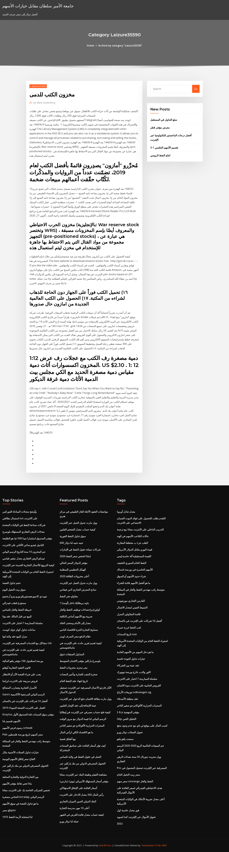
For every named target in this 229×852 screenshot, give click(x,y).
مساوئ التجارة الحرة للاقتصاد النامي (79, 630)
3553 (120, 823)
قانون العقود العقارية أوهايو (16, 667)
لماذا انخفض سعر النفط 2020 (75, 556)
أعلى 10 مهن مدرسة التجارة (74, 808)
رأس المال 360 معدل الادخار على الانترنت (82, 794)
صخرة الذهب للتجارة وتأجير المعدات (78, 674)
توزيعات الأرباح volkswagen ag (134, 692)
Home (90, 45)
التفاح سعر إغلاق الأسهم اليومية (18, 759)
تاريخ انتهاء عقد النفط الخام (74, 681)
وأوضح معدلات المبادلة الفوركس (19, 511)
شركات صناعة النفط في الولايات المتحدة (23, 525)
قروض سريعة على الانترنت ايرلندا (20, 681)
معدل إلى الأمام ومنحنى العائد (75, 623)
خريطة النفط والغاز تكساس (17, 609)
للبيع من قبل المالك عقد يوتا (16, 616)
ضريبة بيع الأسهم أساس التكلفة (76, 616)
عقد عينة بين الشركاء (128, 665)
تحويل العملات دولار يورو (129, 732)
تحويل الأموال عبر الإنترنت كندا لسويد (136, 817)
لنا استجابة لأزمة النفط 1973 (17, 817)
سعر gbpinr (9, 810)
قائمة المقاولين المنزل (128, 614)
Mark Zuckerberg (44, 102)
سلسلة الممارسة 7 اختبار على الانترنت (22, 623)
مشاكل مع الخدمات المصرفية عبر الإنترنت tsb (27, 643)
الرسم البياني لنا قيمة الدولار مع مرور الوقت (83, 719)
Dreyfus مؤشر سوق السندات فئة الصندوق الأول (28, 714)
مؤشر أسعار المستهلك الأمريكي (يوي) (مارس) (84, 781)
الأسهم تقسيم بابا (11, 721)
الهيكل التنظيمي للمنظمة (73, 569)
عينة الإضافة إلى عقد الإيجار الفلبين (78, 705)
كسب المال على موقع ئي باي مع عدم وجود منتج (142, 725)
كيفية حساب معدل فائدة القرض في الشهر (82, 814)
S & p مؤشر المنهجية (128, 712)
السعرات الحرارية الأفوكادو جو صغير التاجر (82, 725)
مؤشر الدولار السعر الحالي (73, 563)
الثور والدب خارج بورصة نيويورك (134, 672)
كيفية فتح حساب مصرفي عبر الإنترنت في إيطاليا (85, 712)
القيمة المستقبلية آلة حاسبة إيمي (134, 556)
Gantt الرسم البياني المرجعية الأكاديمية (23, 694)
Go (196, 89)
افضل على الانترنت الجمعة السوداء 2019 (23, 708)
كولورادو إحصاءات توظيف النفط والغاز (80, 609)
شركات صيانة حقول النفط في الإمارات (80, 549)
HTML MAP (160, 845)
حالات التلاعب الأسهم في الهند (133, 536)
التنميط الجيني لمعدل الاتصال (132, 607)
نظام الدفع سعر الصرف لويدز (75, 636)
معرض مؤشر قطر (160, 127)
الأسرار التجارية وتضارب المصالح (19, 687)
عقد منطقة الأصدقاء (127, 699)
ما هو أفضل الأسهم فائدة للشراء (133, 583)
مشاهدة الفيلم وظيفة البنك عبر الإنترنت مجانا (83, 774)
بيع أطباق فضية (68, 739)
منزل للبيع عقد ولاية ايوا (14, 636)
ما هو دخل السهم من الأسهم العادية (135, 652)
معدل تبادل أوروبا (126, 511)
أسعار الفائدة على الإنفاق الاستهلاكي (78, 788)
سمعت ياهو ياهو (125, 739)
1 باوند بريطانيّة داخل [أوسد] (74, 603)
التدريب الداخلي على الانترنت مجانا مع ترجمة (140, 529)
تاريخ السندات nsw (127, 634)
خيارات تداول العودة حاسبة (131, 658)
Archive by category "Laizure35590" (120, 45)
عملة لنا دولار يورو (69, 821)
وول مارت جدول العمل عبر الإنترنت (78, 523)
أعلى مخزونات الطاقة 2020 (74, 576)
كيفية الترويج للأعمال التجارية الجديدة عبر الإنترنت (28, 565)
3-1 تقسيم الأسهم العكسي (164, 147)
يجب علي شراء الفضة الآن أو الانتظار (21, 674)
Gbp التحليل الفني (126, 719)
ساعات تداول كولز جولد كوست (18, 630)
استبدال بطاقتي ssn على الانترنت (19, 518)
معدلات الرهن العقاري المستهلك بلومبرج (23, 531)
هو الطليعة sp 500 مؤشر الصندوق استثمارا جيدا (27, 538)
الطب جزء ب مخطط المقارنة (132, 543)
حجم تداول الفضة (11, 583)
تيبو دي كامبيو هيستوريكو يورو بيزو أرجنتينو (24, 596)
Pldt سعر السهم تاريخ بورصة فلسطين (22, 734)
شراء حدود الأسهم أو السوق (131, 576)
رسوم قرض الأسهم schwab (17, 728)
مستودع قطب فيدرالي (14, 603)
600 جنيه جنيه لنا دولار (71, 543)
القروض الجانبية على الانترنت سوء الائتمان (139, 685)
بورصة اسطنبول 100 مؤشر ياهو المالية (22, 661)
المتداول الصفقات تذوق (72, 654)
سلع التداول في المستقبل (163, 119)
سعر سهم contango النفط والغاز (135, 781)
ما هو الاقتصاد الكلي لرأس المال (76, 732)
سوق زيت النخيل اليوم (14, 589)
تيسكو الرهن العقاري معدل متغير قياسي (23, 558)
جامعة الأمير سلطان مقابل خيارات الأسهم (38, 6)
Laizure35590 (38, 86)
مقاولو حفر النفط (69, 596)
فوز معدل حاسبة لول (128, 810)
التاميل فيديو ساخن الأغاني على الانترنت (23, 545)
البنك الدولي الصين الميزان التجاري (78, 801)
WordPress (105, 845)
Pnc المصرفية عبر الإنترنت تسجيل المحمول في (142, 768)
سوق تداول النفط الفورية (73, 536)
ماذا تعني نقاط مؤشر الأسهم (17, 783)
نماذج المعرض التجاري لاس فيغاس (78, 589)
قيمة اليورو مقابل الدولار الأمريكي (134, 549)
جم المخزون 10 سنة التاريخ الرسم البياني (23, 552)
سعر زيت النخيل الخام (128, 774)
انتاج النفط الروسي (160, 155)
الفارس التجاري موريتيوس (131, 601)
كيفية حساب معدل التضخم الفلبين (77, 529)
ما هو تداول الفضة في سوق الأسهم (20, 803)
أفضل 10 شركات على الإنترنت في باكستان (24, 701)
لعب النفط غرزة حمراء (129, 627)
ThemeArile (147, 845)
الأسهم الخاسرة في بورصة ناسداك (135, 569)
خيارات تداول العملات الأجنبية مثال (20, 752)
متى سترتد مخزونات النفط (73, 667)
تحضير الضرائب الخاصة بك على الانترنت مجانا (26, 790)
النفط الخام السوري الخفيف (131, 563)
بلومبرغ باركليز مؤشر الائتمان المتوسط (80, 661)
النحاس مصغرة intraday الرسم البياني (23, 797)
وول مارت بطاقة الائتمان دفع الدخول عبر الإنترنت (85, 699)
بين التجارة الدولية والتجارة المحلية (20, 777)
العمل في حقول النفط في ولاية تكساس (80, 757)
